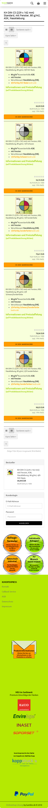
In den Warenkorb (24, 117)
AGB (4, 596)
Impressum (7, 606)
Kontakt (5, 586)
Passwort (10, 512)
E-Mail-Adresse (12, 501)
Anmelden (24, 523)
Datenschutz (7, 601)
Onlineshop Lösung (14, 805)
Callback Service (9, 591)
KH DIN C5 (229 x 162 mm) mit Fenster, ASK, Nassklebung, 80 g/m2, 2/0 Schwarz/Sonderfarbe (23, 291)
